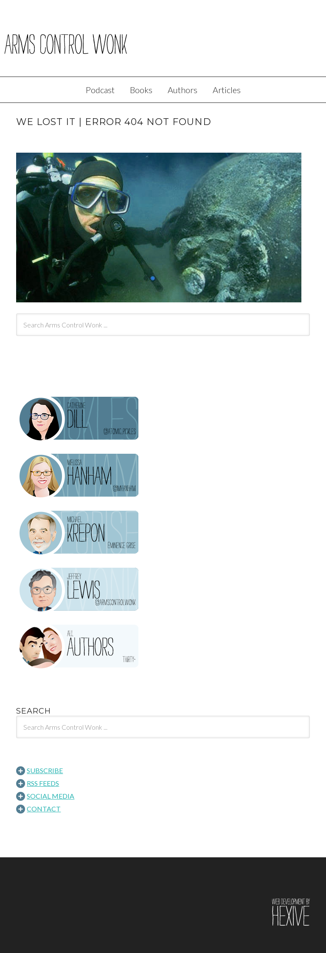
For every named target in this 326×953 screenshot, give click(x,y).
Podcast (100, 90)
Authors (182, 90)
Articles (227, 90)
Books (141, 90)
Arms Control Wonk (163, 44)
